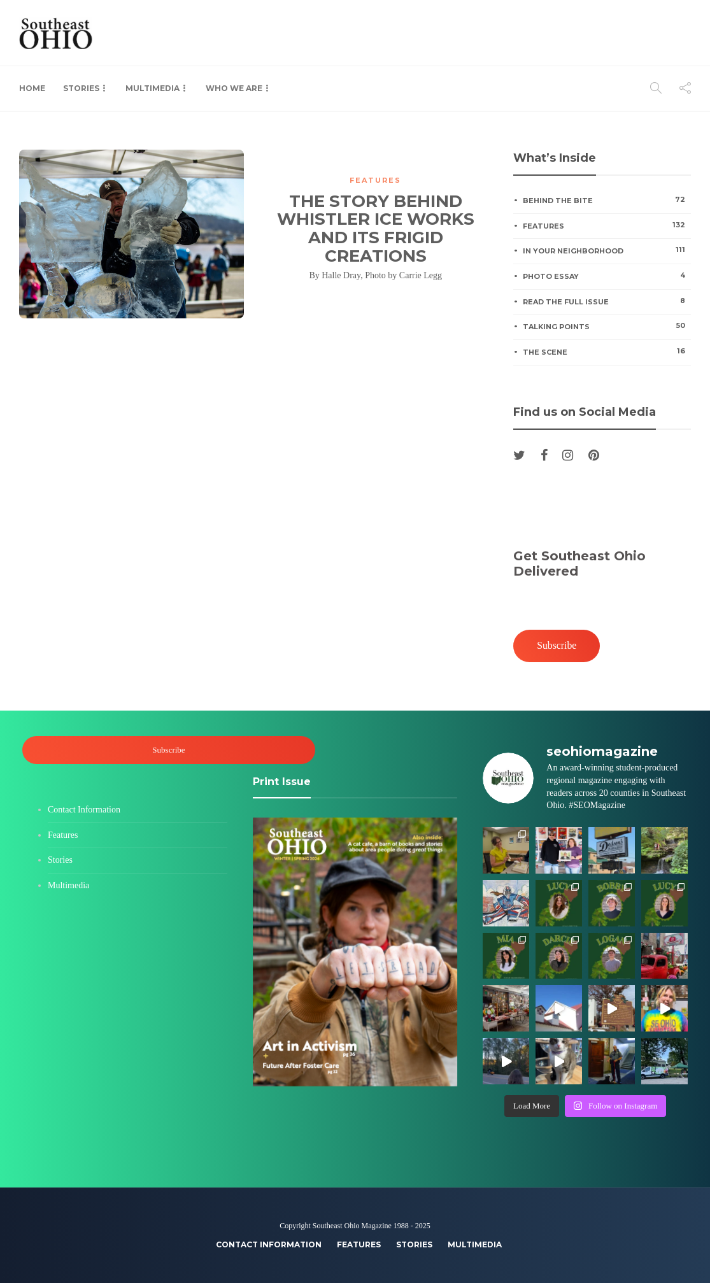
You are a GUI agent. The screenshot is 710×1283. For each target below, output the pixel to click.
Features (375, 180)
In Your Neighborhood (606, 250)
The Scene (606, 351)
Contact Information (84, 809)
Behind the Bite (606, 200)
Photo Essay (606, 276)
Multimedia (152, 88)
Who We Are (234, 88)
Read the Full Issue (606, 301)
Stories (81, 88)
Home (32, 88)
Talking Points (606, 326)
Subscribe (556, 645)
